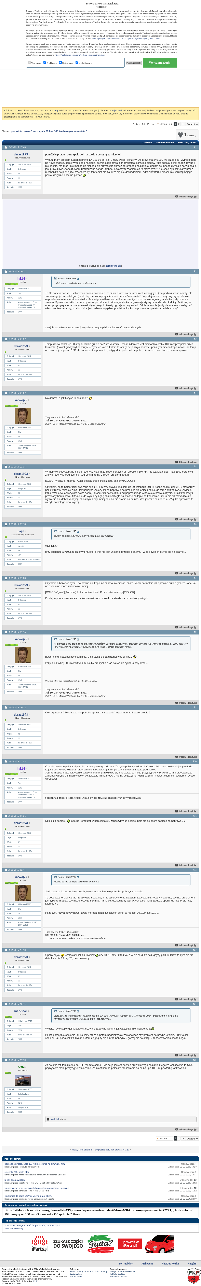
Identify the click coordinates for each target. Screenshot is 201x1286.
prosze (50, 1225)
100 (6, 1225)
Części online (76, 1274)
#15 (195, 1059)
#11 (195, 815)
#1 (195, 147)
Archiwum (147, 1263)
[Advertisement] (100, 78)
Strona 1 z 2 (166, 123)
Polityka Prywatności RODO (122, 1271)
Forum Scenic (76, 1276)
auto (12, 1225)
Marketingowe (84, 63)
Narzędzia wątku (165, 142)
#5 (195, 466)
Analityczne (50, 63)
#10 (195, 761)
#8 (195, 631)
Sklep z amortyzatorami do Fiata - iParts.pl (89, 1271)
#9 (195, 707)
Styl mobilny (126, 1263)
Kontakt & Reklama (118, 1276)
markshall (55, 1119)
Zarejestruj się (113, 265)
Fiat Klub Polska (170, 1263)
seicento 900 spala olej (16, 1171)
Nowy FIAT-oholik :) (82, 1149)
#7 (195, 577)
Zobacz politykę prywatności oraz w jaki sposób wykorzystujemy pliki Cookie (125, 38)
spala (57, 1225)
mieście (30, 1225)
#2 (195, 271)
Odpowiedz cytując (186, 196)
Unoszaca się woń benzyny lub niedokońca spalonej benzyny (36, 1187)
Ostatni (192, 124)
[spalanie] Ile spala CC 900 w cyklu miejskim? (28, 1195)
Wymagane (35, 63)
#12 (195, 869)
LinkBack (147, 142)
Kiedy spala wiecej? (14, 1179)
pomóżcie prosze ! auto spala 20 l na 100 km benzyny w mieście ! (49, 131)
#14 (195, 1003)
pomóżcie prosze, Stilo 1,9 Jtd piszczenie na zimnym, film (34, 1163)
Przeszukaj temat (187, 142)
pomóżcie (40, 1225)
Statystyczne (66, 63)
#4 (195, 392)
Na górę (192, 1263)
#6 (195, 523)
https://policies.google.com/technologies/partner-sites (80, 55)
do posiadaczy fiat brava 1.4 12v (112, 1149)
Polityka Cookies (117, 1274)
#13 (195, 949)
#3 (195, 338)
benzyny (20, 1225)
